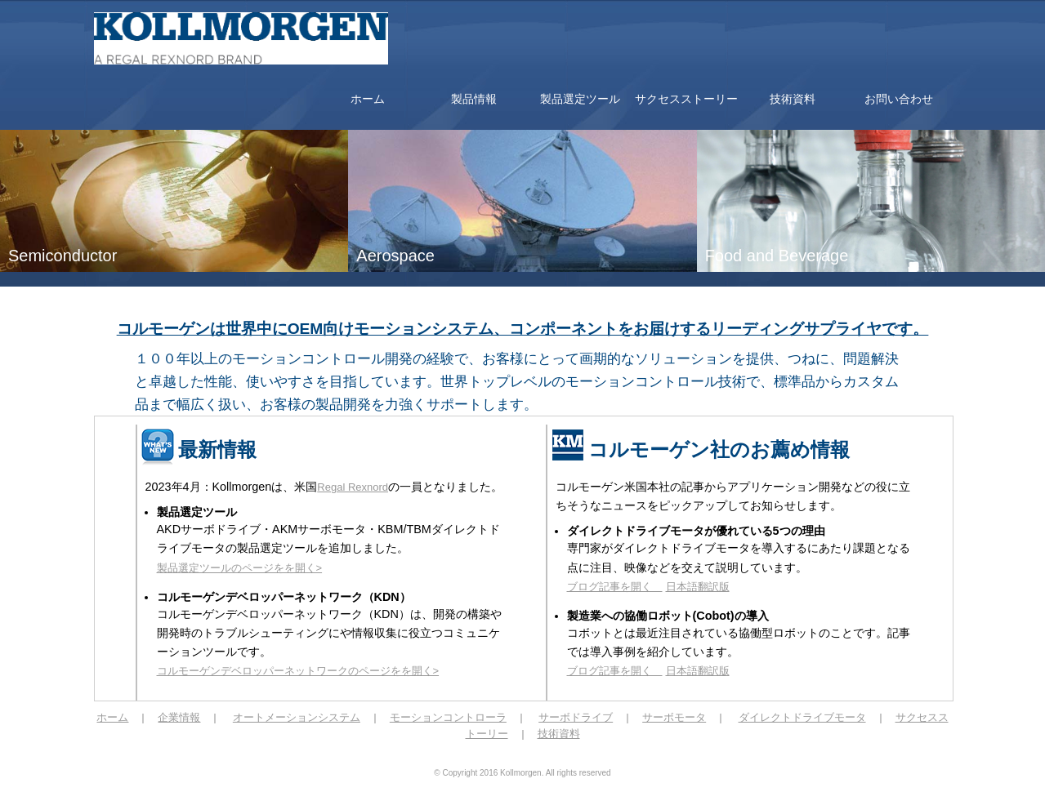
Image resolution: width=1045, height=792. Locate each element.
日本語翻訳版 (698, 587)
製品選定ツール (580, 98)
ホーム (368, 98)
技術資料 (792, 98)
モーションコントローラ (448, 717)
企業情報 (179, 717)
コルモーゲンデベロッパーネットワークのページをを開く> (298, 671)
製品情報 (474, 98)
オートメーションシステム (296, 717)
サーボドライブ (575, 717)
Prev (21, 396)
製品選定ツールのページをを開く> (240, 568)
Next (1024, 396)
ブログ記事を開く (615, 587)
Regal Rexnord (352, 487)
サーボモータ (674, 717)
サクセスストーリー (686, 98)
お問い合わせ (898, 98)
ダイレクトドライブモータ (802, 717)
